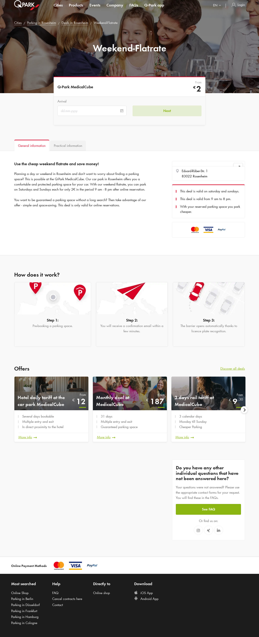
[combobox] (218, 9)
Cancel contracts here (67, 599)
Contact (57, 605)
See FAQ (208, 509)
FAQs (133, 8)
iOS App (143, 593)
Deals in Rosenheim (75, 22)
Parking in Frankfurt (24, 611)
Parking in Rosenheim (41, 22)
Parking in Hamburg (24, 617)
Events (94, 8)
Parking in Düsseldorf (25, 605)
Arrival (62, 101)
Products (76, 8)
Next (167, 111)
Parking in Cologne (24, 623)
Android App (146, 599)
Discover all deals (232, 368)
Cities (58, 8)
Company (114, 8)
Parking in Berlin (22, 599)
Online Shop (20, 593)
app (154, 8)
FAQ (55, 593)
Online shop (101, 593)
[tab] (31, 145)
